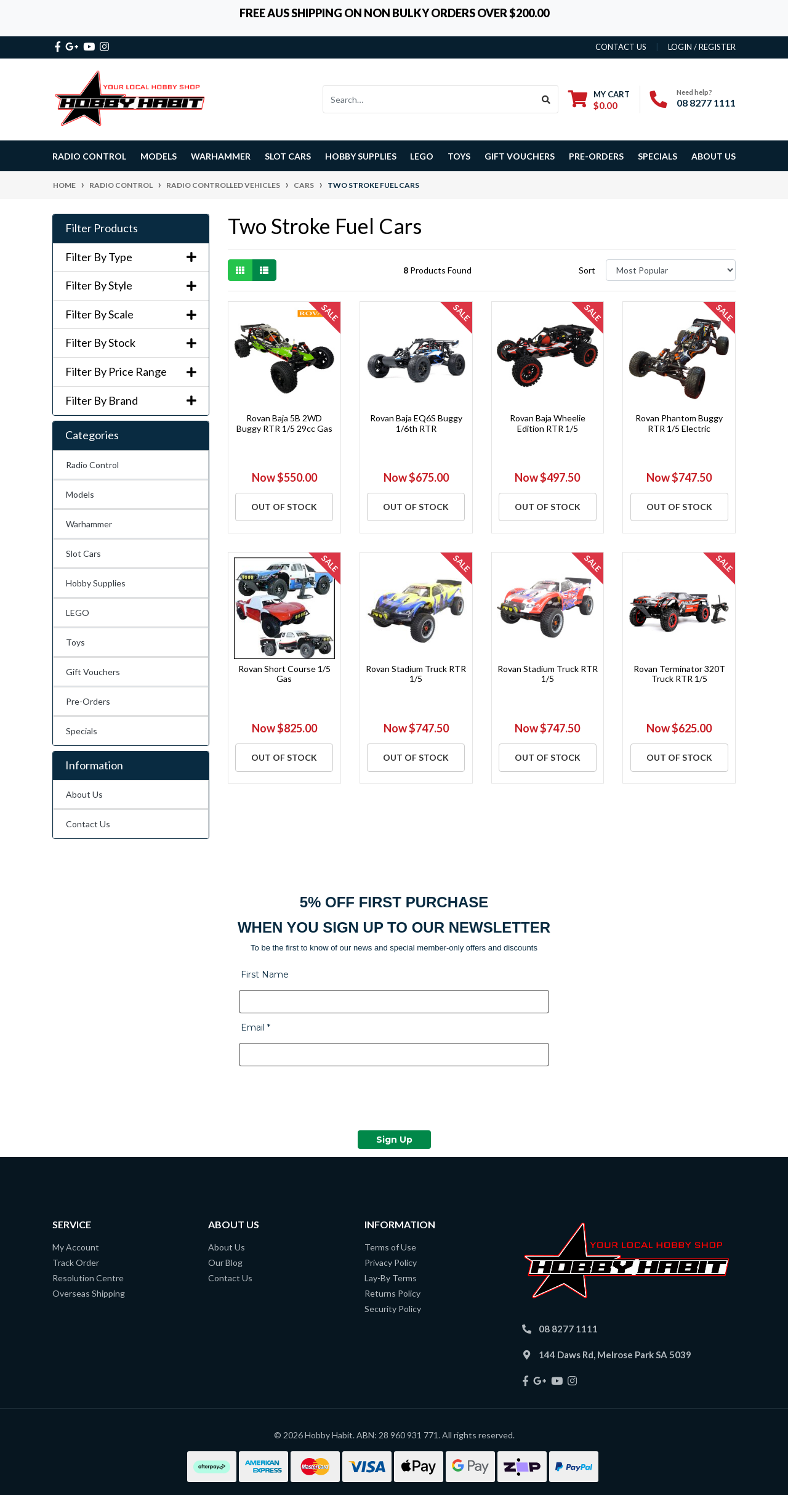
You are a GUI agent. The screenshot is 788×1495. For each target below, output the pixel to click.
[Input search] (429, 99)
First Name (265, 974)
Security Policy (392, 1308)
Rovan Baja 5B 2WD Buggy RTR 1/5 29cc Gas (284, 423)
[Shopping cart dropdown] (599, 99)
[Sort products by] (671, 270)
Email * (255, 1027)
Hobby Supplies (96, 583)
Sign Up (394, 1139)
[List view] (264, 270)
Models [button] (158, 156)
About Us (713, 156)
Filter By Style (130, 285)
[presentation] (332, 1100)
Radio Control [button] (89, 156)
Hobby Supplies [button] (360, 156)
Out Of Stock (284, 506)
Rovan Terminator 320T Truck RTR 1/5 (679, 673)
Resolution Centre (88, 1278)
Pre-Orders (596, 156)
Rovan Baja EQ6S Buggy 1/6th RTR (416, 423)
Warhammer (221, 156)
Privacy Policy (390, 1262)
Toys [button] (459, 156)
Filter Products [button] (101, 228)
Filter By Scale (130, 314)
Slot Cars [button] (288, 156)
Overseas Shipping (88, 1293)
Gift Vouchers (519, 156)
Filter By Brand (130, 400)
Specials (81, 731)
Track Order (75, 1262)
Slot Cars (83, 553)
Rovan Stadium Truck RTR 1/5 (416, 673)
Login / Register (702, 47)
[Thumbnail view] (240, 270)
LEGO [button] (421, 156)
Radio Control (92, 465)
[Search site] (546, 99)
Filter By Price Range (130, 371)
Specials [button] (657, 156)
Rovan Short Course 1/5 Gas (284, 673)
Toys (75, 642)
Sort (587, 270)
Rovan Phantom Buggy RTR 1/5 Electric (679, 423)
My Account (75, 1247)
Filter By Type (130, 257)
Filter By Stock (130, 342)
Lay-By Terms (390, 1278)
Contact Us (88, 824)
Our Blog (225, 1262)
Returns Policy (392, 1293)
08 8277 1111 (706, 102)
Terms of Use (390, 1247)
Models (80, 494)
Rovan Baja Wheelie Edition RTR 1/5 (547, 423)
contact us (620, 47)
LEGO (77, 612)
